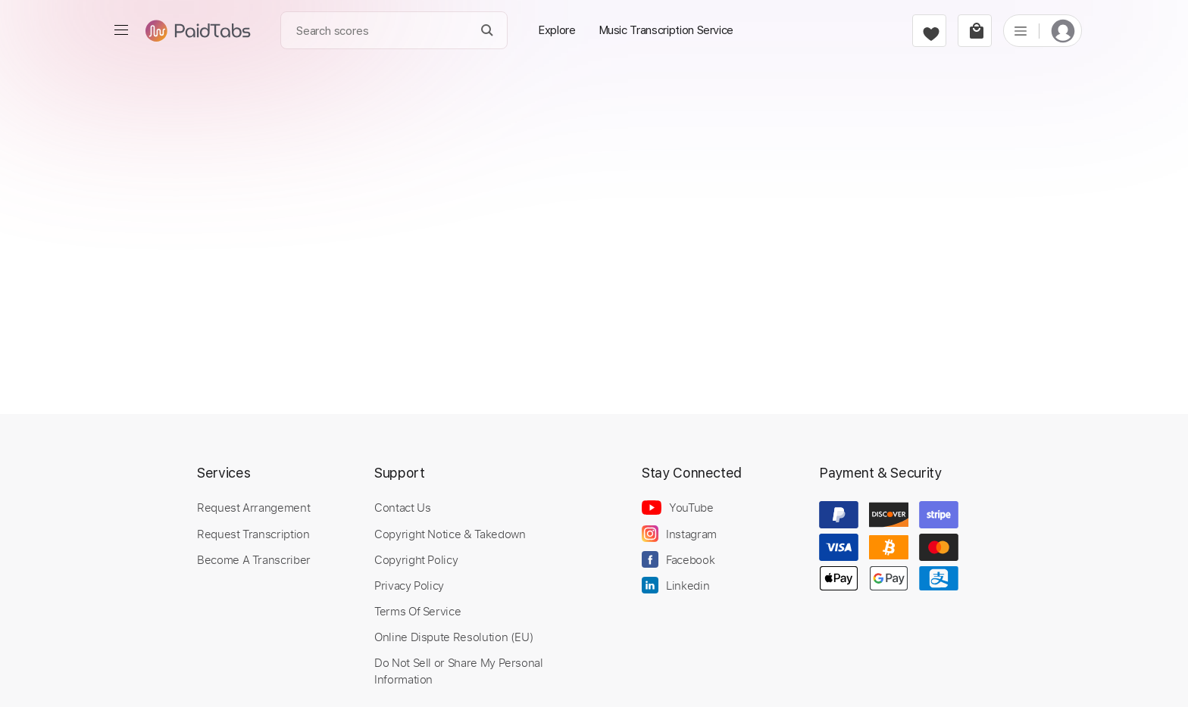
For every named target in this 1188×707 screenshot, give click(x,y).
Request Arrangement (253, 507)
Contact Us (402, 507)
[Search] (487, 30)
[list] (1020, 30)
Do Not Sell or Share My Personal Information (458, 671)
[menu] (121, 30)
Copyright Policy (416, 559)
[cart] (975, 30)
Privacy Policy (409, 585)
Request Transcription (253, 533)
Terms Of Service (417, 610)
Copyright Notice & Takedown (450, 533)
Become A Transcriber (254, 559)
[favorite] (929, 30)
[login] (1063, 30)
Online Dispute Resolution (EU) (453, 636)
